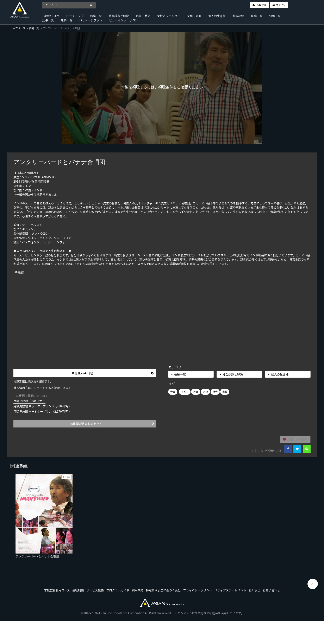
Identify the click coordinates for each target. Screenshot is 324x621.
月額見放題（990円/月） (29, 401)
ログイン (281, 5)
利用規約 (137, 590)
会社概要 (78, 590)
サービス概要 (95, 590)
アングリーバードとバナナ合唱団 (37, 556)
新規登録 (261, 5)
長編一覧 (256, 16)
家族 (205, 392)
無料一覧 (66, 20)
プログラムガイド (117, 590)
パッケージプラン (90, 20)
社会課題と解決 (119, 16)
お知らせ (254, 590)
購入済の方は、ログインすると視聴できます (42, 388)
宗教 (224, 392)
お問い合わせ (271, 590)
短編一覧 (275, 16)
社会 (215, 392)
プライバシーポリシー (197, 590)
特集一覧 (96, 16)
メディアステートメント (230, 590)
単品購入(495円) (113, 373)
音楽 (172, 392)
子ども (184, 392)
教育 (195, 392)
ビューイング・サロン (123, 20)
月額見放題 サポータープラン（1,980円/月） (42, 406)
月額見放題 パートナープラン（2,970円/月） (42, 411)
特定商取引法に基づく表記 (163, 590)
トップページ (17, 28)
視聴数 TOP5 (50, 16)
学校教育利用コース (57, 590)
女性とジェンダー (168, 16)
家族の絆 (238, 16)
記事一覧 (48, 20)
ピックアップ (74, 16)
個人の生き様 (217, 16)
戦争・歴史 (143, 16)
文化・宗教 (194, 16)
